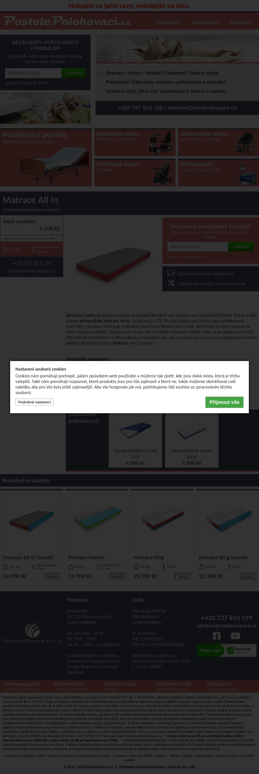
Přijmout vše (224, 402)
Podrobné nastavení (34, 402)
